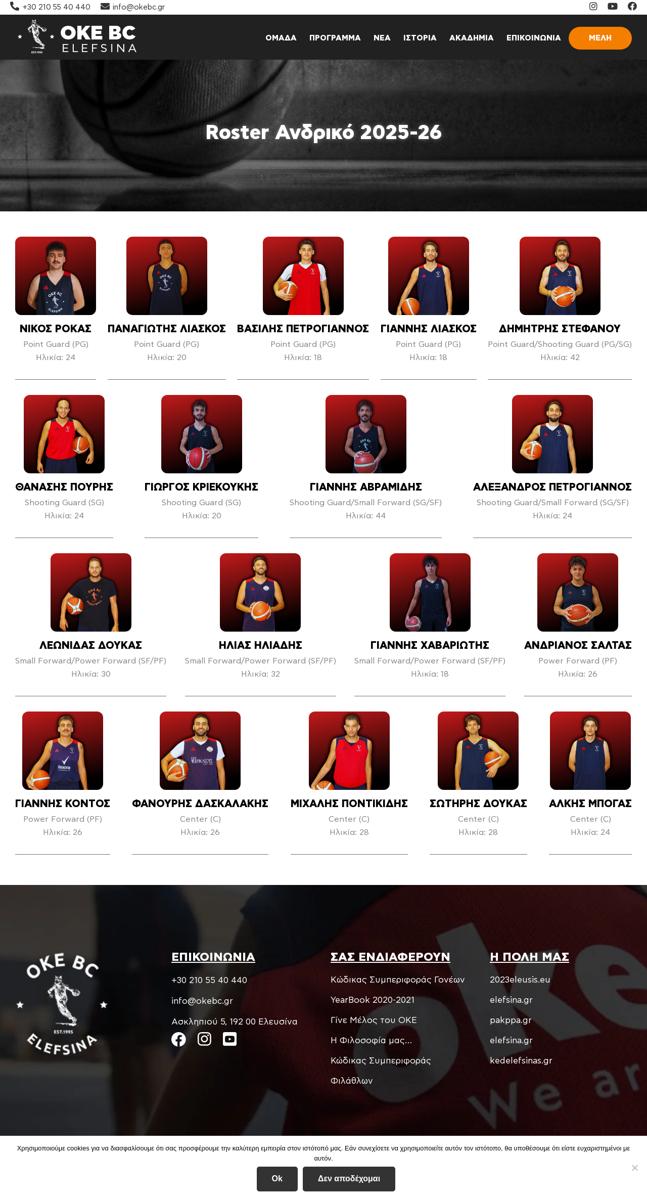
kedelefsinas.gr (521, 1060)
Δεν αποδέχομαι (349, 1179)
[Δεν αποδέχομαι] (634, 1168)
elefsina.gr (511, 1000)
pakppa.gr (511, 1020)
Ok (277, 1179)
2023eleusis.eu (520, 979)
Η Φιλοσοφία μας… (371, 1040)
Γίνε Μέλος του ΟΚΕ (374, 1020)
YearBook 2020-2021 (372, 1000)
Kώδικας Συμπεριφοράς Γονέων (398, 979)
